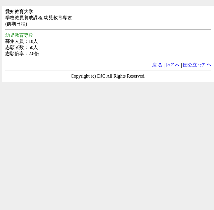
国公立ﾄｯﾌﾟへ (197, 64)
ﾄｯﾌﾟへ (173, 64)
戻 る (157, 64)
